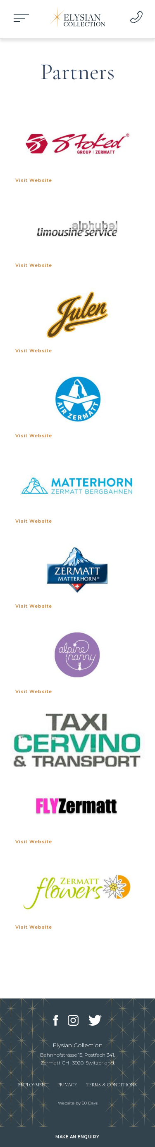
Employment (33, 1085)
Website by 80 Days (78, 1103)
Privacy (67, 1085)
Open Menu (20, 19)
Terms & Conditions (111, 1085)
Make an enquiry (77, 1137)
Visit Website (33, 182)
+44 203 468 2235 (136, 17)
